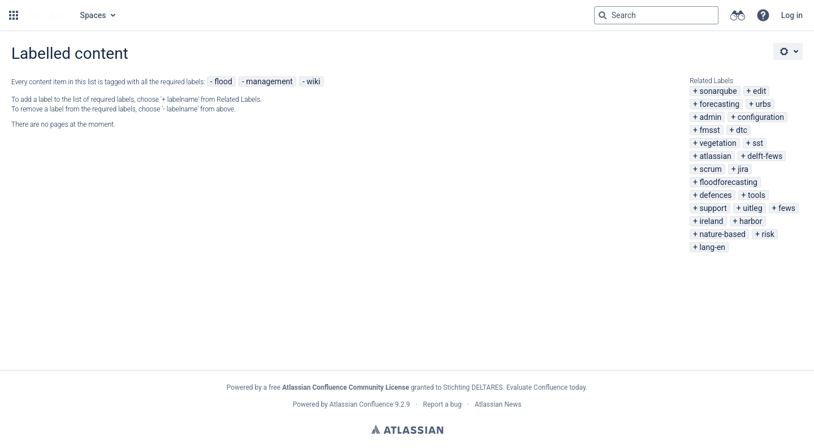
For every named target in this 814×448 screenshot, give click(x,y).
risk (767, 234)
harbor (751, 221)
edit (759, 91)
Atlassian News (498, 404)
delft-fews (764, 156)
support (712, 208)
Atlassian (407, 429)
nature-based (722, 234)
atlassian (715, 156)
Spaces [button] (93, 15)
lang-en (712, 247)
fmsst (709, 130)
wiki (313, 81)
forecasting (719, 104)
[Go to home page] (48, 15)
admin (710, 117)
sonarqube (718, 91)
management (269, 81)
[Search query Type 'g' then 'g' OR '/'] (656, 15)
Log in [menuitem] (792, 15)
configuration (761, 117)
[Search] (602, 15)
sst (757, 143)
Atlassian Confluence (361, 404)
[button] (13, 15)
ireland (711, 221)
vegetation (717, 143)
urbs (763, 104)
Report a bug (442, 404)
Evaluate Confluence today (546, 387)
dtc (741, 130)
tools (756, 195)
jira (743, 169)
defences (715, 195)
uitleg (752, 208)
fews (786, 208)
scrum (710, 169)
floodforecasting (728, 182)
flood (223, 81)
